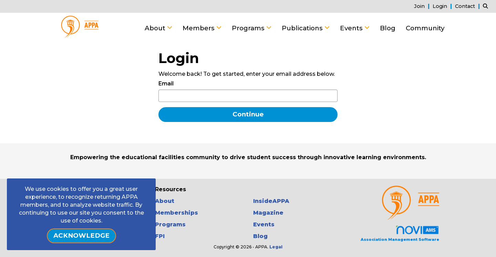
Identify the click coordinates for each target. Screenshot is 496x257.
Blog (387, 28)
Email (166, 83)
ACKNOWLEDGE (81, 235)
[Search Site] (487, 6)
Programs (249, 28)
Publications (303, 28)
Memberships (176, 212)
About (156, 28)
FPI (160, 236)
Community (425, 28)
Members (199, 28)
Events (352, 28)
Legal (275, 246)
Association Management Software (400, 233)
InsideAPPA (271, 201)
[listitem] (422, 6)
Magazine (268, 212)
